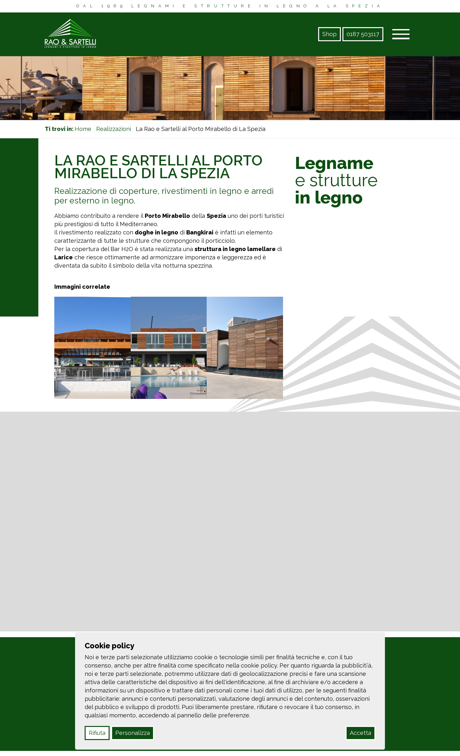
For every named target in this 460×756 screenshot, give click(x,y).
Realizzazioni (113, 129)
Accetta (360, 732)
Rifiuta (97, 732)
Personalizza (132, 732)
